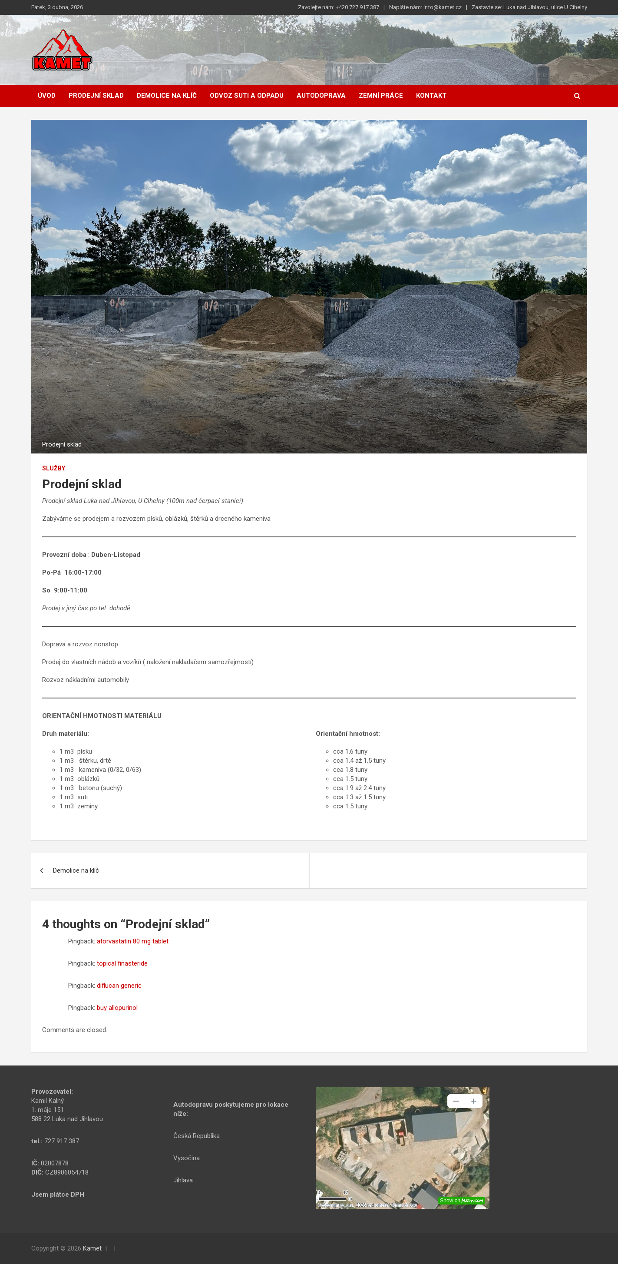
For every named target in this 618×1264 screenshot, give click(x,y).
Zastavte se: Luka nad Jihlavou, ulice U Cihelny (529, 7)
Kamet (92, 1248)
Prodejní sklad (96, 95)
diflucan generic (119, 985)
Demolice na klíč (167, 95)
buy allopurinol (117, 1008)
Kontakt (431, 95)
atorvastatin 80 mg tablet (133, 941)
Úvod (47, 95)
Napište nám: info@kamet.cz (425, 7)
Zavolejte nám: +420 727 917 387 (338, 7)
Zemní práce (381, 95)
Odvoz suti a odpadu (247, 95)
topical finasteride (122, 963)
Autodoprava (321, 95)
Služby (53, 468)
